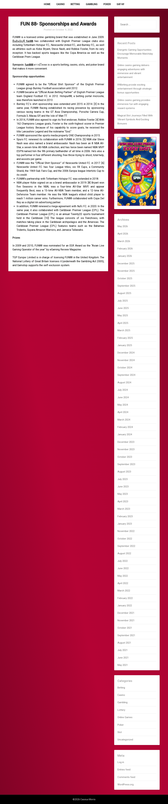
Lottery (121, 709)
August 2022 (124, 553)
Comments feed (126, 777)
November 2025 (126, 270)
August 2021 (124, 642)
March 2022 (123, 590)
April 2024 (122, 412)
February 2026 (125, 248)
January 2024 (124, 434)
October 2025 (124, 278)
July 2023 (122, 479)
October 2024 (124, 367)
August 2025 (124, 293)
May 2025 (122, 315)
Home (47, 4)
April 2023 (122, 501)
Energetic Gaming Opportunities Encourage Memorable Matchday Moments (135, 53)
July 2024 (122, 389)
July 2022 (122, 560)
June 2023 (123, 486)
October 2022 (124, 538)
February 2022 (125, 598)
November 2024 (126, 360)
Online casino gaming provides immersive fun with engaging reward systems (133, 104)
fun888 (29, 64)
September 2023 (126, 464)
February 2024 (125, 427)
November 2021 (126, 620)
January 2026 (124, 256)
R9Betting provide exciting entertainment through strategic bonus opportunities (134, 88)
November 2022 (126, 531)
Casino (60, 4)
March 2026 (123, 241)
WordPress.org (125, 784)
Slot (119, 732)
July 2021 (122, 650)
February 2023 (125, 516)
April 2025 (122, 323)
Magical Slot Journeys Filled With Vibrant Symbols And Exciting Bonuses (135, 119)
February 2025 (125, 337)
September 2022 (126, 546)
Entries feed (123, 769)
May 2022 (122, 575)
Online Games (124, 717)
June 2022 (123, 568)
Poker (107, 4)
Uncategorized (125, 739)
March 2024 (123, 419)
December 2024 (125, 352)
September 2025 (126, 285)
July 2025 (122, 300)
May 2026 (122, 226)
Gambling (91, 4)
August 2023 (124, 471)
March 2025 (123, 330)
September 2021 (126, 635)
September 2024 (126, 374)
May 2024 (122, 404)
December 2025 (125, 263)
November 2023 (126, 449)
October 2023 (124, 456)
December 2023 (125, 442)
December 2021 (125, 612)
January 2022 (124, 605)
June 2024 (123, 397)
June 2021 (123, 657)
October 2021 (124, 627)
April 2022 (122, 583)
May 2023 (122, 493)
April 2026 (122, 233)
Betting (75, 4)
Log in (120, 762)
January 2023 (124, 523)
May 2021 (122, 665)
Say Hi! (120, 4)
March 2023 (123, 508)
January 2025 (124, 345)
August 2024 (124, 382)
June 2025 (123, 308)
